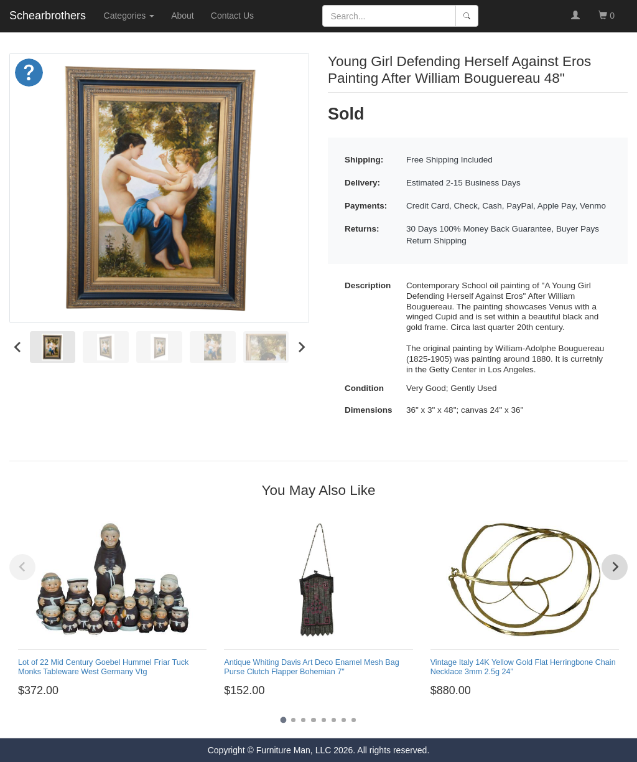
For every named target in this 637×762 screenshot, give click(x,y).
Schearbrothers (47, 15)
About (182, 16)
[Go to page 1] (283, 720)
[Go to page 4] (313, 720)
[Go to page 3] (303, 720)
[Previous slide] (22, 567)
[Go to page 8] (353, 720)
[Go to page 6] (334, 720)
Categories (129, 16)
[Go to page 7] (344, 720)
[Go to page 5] (324, 720)
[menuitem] (53, 347)
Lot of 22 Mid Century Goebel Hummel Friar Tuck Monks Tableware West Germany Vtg (103, 667)
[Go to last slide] (17, 346)
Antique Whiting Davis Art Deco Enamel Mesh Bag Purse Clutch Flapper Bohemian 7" (311, 667)
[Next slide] (300, 346)
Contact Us (232, 16)
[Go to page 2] (293, 720)
